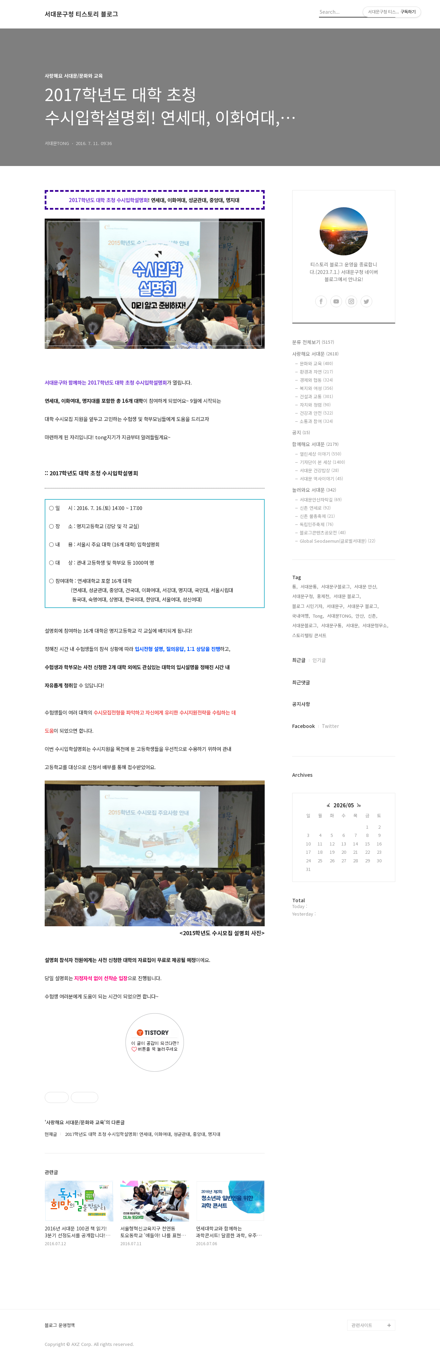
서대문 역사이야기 (321, 478)
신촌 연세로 (315, 508)
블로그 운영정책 (60, 1325)
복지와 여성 (316, 388)
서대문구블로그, (336, 586)
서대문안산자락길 (321, 499)
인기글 (319, 659)
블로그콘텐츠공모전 (323, 532)
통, (295, 586)
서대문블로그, (305, 625)
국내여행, (301, 615)
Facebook (303, 725)
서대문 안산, (365, 586)
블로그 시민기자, (308, 606)
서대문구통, (332, 625)
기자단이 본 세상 (322, 462)
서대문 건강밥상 (319, 470)
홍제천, (324, 596)
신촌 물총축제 (317, 516)
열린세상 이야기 (320, 454)
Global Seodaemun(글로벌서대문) (337, 541)
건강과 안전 (316, 413)
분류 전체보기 (313, 342)
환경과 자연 (316, 371)
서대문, (353, 625)
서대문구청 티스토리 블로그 (81, 14)
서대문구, (335, 606)
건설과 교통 (316, 396)
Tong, (318, 615)
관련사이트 (362, 1325)
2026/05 (343, 805)
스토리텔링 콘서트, (310, 635)
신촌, (372, 615)
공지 (301, 432)
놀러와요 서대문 (314, 489)
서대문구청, (303, 596)
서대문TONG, (340, 615)
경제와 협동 (316, 380)
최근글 (299, 659)
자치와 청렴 (315, 404)
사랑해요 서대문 (315, 353)
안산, (360, 615)
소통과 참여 (316, 421)
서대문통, (309, 586)
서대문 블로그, (347, 596)
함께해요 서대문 (315, 444)
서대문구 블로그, (363, 606)
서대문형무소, (375, 625)
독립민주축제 (316, 524)
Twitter (330, 725)
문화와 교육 (316, 363)
